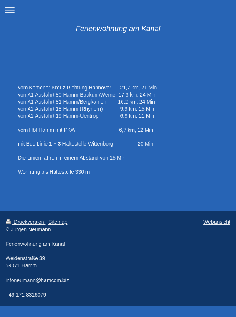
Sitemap (57, 222)
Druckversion (25, 222)
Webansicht (216, 222)
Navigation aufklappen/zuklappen (118, 10)
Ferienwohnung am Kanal (118, 28)
